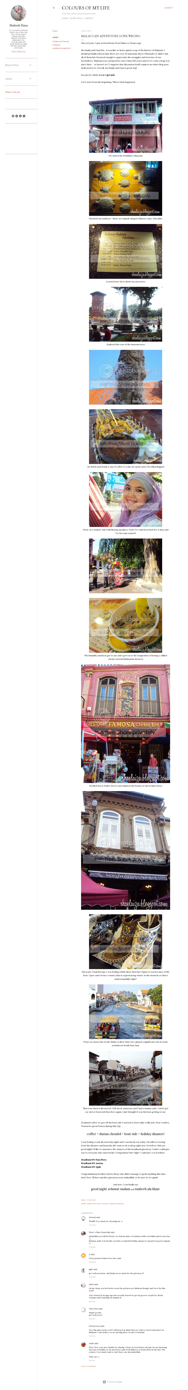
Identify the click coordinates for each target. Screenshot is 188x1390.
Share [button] (55, 31)
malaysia (56, 45)
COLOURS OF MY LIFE (86, 8)
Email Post (91, 1200)
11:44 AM (92, 1225)
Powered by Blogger (112, 1381)
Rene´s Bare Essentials (99, 1232)
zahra (91, 1284)
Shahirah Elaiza (18, 25)
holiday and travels (60, 41)
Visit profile (18, 52)
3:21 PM (92, 1360)
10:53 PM (92, 1277)
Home (65, 18)
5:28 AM (92, 1301)
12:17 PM (92, 1336)
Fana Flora (93, 1309)
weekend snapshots (61, 48)
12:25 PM (92, 1247)
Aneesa (92, 1217)
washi (91, 1343)
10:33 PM (92, 1262)
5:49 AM (92, 1319)
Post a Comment (88, 1366)
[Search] (169, 8)
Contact (88, 18)
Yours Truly (76, 18)
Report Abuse (12, 92)
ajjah (91, 1269)
